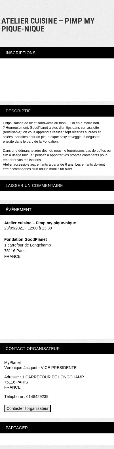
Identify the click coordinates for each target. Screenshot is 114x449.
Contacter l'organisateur (27, 408)
